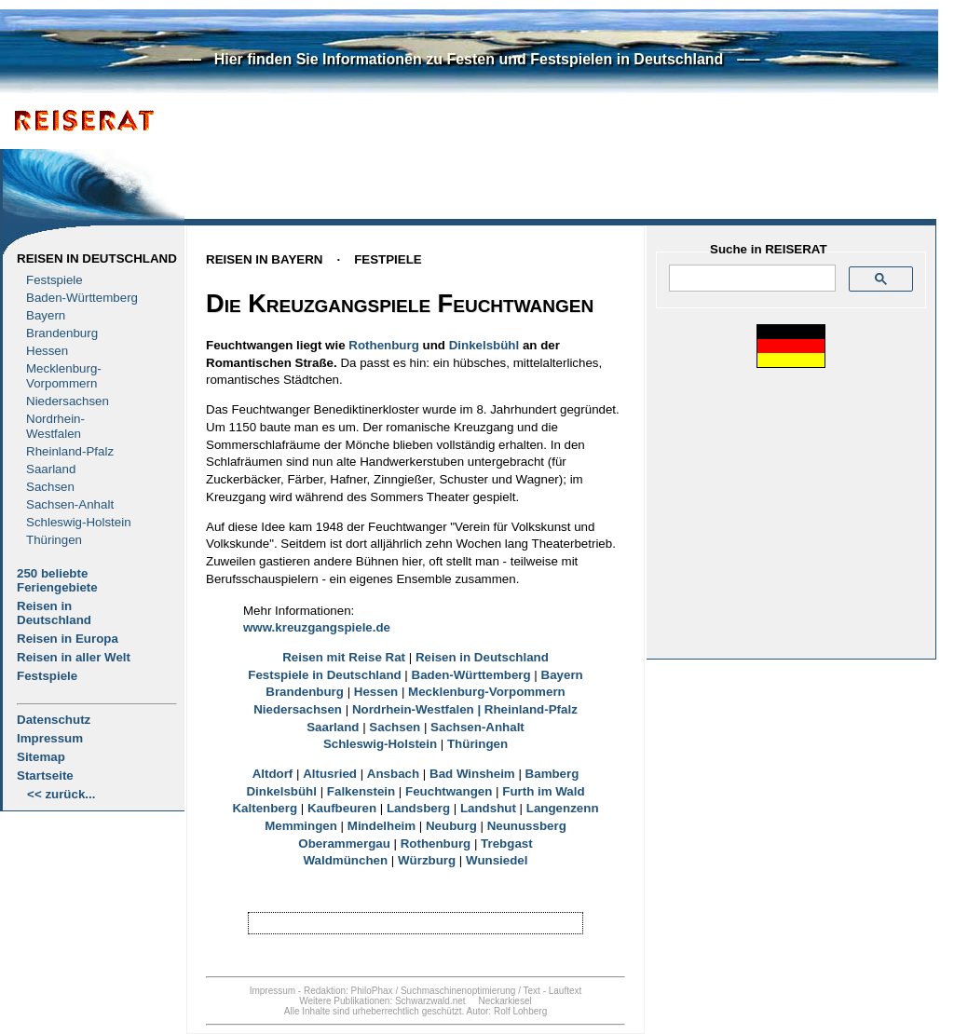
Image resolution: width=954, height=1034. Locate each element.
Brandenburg (62, 333)
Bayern (45, 315)
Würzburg (427, 860)
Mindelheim (382, 826)
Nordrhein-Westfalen (55, 426)
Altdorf (272, 774)
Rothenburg (383, 345)
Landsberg (418, 808)
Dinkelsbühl (484, 345)
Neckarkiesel (504, 1001)
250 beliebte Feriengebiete (57, 580)
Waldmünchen (346, 860)
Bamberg (552, 774)
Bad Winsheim (472, 774)
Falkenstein (361, 791)
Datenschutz (53, 720)
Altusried (330, 774)
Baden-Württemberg (82, 298)
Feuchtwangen (448, 791)
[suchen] (750, 278)
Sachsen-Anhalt (70, 504)
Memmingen (301, 826)
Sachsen (50, 487)
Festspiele (54, 280)
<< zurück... (61, 794)
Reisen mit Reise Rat (343, 657)
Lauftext (565, 991)
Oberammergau (344, 843)
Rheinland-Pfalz (70, 451)
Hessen (47, 351)
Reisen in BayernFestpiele (314, 259)
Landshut (488, 808)
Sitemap (41, 757)
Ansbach (393, 774)
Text (532, 991)
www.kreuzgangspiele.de (316, 627)
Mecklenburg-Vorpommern (487, 692)
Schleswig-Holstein (78, 522)
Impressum (50, 738)
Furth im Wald (543, 791)
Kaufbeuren (341, 808)
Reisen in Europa (67, 639)
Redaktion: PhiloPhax (348, 991)
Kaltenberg (264, 808)
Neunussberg (526, 826)
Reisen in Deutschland (97, 258)
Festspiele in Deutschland (324, 675)
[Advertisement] (541, 165)
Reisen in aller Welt (73, 657)
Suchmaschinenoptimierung (458, 991)
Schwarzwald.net (430, 1001)
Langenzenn (562, 808)
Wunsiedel (496, 860)
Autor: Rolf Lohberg (506, 1011)
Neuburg (451, 826)
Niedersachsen (67, 401)
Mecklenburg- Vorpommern (64, 375)
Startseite (45, 775)
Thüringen (54, 540)
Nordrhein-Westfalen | (418, 709)
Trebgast (507, 843)
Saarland (50, 469)
